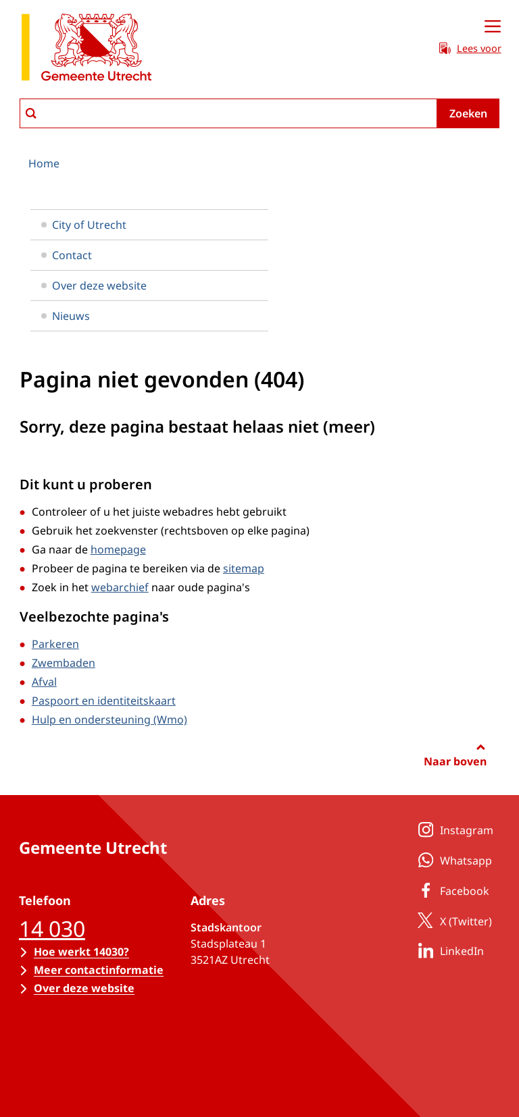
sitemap (243, 568)
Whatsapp (452, 860)
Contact (66, 255)
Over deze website (94, 285)
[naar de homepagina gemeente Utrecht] (86, 49)
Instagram (453, 829)
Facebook (451, 890)
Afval (44, 681)
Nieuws (65, 315)
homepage (118, 549)
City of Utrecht (83, 224)
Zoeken (468, 113)
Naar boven (455, 761)
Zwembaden (63, 662)
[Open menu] (492, 26)
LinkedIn (448, 950)
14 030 (52, 928)
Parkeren (55, 643)
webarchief (120, 587)
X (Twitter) (452, 920)
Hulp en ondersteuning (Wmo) (109, 719)
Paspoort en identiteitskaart (104, 700)
